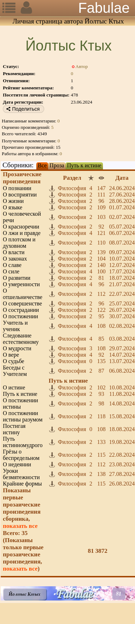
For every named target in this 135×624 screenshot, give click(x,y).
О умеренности (21, 284)
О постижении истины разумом (22, 416)
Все (42, 165)
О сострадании (21, 310)
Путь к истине (84, 165)
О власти (14, 252)
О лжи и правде (22, 233)
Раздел (72, 177)
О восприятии (20, 195)
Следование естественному (21, 338)
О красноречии (21, 227)
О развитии (16, 278)
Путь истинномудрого (22, 442)
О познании (17, 188)
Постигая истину (14, 429)
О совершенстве (22, 303)
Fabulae (104, 8)
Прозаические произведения (22, 178)
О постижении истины (20, 403)
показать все (20, 526)
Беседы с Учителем (15, 371)
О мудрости (17, 348)
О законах (15, 259)
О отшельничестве (22, 294)
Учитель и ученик (15, 326)
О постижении (20, 316)
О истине (14, 387)
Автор (82, 66)
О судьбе (13, 361)
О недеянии (17, 464)
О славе (12, 265)
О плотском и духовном (19, 242)
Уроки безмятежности (21, 474)
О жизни (13, 201)
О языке (12, 207)
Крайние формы (22, 484)
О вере (11, 355)
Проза (57, 165)
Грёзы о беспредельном (21, 455)
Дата (122, 177)
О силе (11, 271)
